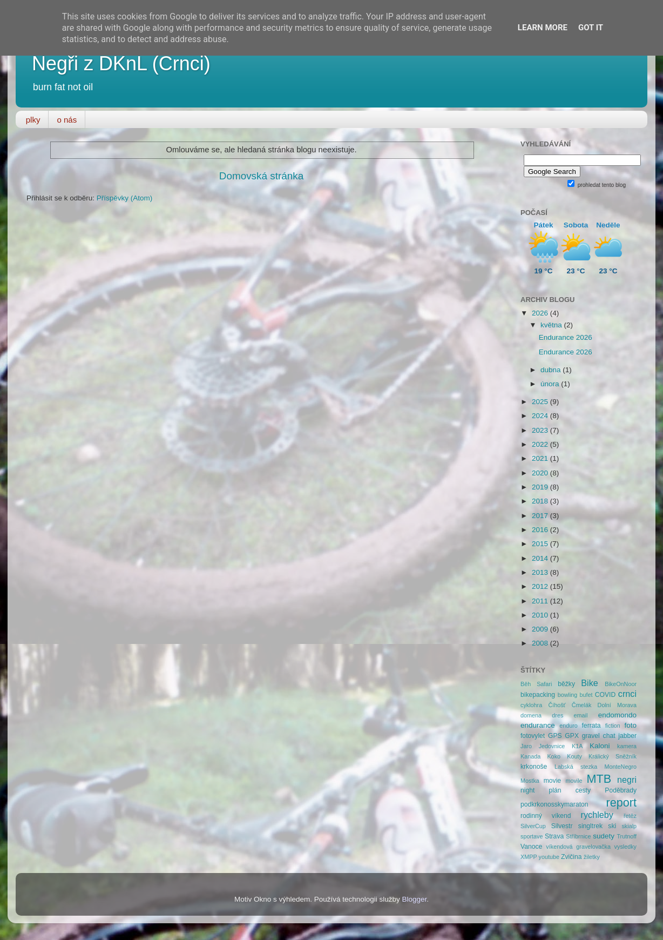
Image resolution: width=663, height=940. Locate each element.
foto (631, 725)
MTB (599, 778)
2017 (541, 516)
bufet (586, 694)
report (621, 802)
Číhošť (556, 705)
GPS (555, 736)
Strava (554, 836)
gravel (591, 736)
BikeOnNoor (621, 684)
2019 (541, 487)
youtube (549, 857)
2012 (541, 586)
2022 (541, 444)
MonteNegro (621, 766)
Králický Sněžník (612, 756)
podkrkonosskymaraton (554, 804)
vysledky (625, 846)
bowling (568, 694)
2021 (541, 458)
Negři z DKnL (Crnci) (121, 63)
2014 (541, 558)
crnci (627, 694)
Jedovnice (552, 746)
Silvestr (562, 826)
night (527, 790)
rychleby (597, 815)
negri (627, 779)
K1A (577, 746)
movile (573, 780)
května (552, 325)
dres (557, 715)
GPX (572, 736)
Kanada (530, 756)
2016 (541, 530)
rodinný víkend (545, 816)
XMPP (528, 857)
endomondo (617, 715)
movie (552, 780)
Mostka (529, 780)
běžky (566, 684)
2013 (541, 572)
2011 (541, 601)
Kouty (574, 756)
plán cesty (570, 790)
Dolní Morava (617, 705)
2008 (541, 643)
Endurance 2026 (565, 337)
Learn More (542, 27)
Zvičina (571, 857)
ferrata (591, 725)
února (550, 384)
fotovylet (532, 736)
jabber (627, 736)
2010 (541, 615)
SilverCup (533, 826)
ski (612, 826)
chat (609, 736)
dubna (551, 370)
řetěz (630, 816)
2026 (541, 313)
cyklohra (531, 705)
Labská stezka (575, 766)
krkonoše (533, 766)
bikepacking (537, 695)
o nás (67, 119)
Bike (589, 683)
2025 (541, 402)
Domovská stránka (261, 176)
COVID (605, 695)
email (581, 715)
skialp (629, 826)
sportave (531, 836)
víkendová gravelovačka (578, 846)
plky (33, 119)
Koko (553, 756)
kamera (627, 746)
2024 (541, 416)
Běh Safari (536, 684)
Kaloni (600, 746)
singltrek (590, 826)
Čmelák (582, 705)
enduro (568, 725)
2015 (541, 544)
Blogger (414, 899)
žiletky (592, 857)
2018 (541, 501)
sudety (603, 836)
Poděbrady (621, 790)
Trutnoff (627, 836)
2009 (541, 629)
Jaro (526, 746)
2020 (541, 473)
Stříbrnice (578, 836)
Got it (590, 27)
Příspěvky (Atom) (125, 198)
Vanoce (531, 846)
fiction (612, 725)
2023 (541, 430)
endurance (537, 725)
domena (531, 715)
